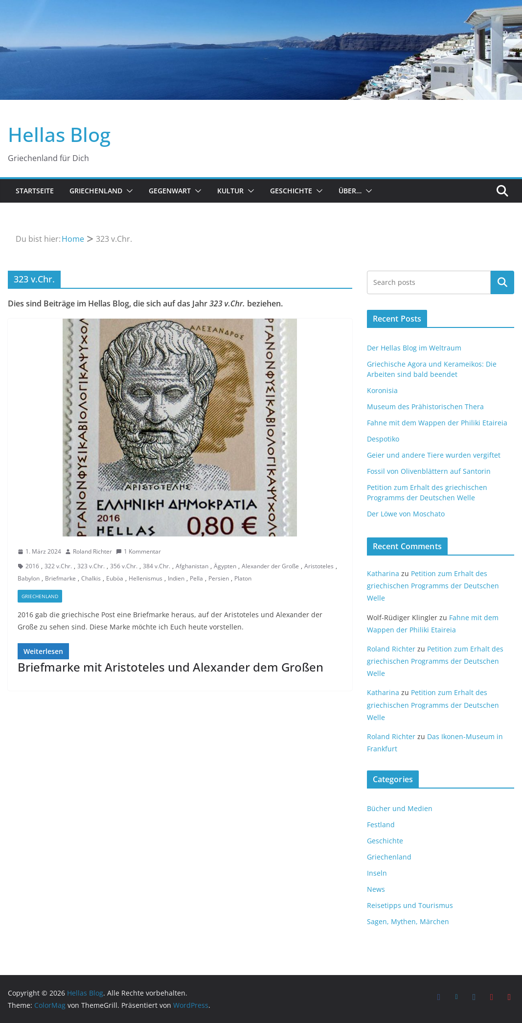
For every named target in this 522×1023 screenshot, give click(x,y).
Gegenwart (170, 190)
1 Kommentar (138, 551)
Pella (196, 578)
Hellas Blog (59, 134)
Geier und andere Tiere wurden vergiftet (433, 455)
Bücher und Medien (399, 808)
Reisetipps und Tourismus (410, 905)
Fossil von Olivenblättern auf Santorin (429, 471)
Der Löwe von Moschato (406, 513)
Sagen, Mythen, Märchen (408, 921)
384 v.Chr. (156, 566)
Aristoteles (319, 566)
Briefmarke (60, 578)
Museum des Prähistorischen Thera (425, 406)
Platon (242, 578)
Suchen (502, 282)
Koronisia (382, 390)
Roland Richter (92, 551)
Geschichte (291, 190)
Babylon (29, 578)
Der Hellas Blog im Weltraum (414, 347)
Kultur (230, 190)
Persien (218, 578)
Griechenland (95, 190)
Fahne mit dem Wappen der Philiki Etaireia (437, 422)
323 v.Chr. (91, 566)
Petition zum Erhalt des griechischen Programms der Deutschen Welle (433, 586)
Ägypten (225, 566)
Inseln (377, 873)
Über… (350, 190)
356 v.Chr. (123, 566)
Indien (176, 578)
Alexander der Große (270, 566)
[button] (127, 191)
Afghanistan (192, 566)
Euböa (114, 578)
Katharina (383, 573)
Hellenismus (145, 578)
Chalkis (91, 578)
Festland (381, 824)
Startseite (35, 190)
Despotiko (383, 438)
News (376, 889)
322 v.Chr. (58, 566)
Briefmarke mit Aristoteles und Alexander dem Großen (170, 667)
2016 (32, 566)
